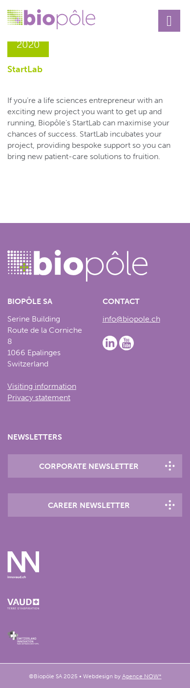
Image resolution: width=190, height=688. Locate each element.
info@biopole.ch (131, 319)
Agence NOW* (142, 676)
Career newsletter (89, 505)
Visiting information (41, 386)
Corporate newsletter (89, 466)
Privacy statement (38, 397)
